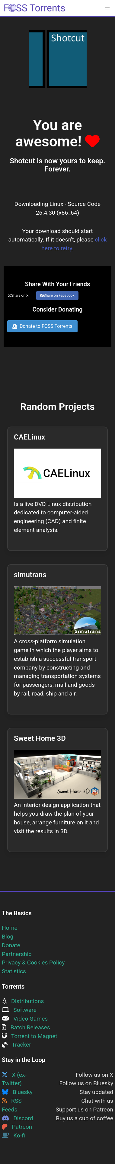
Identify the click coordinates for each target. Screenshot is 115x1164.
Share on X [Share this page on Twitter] (18, 295)
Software (19, 1009)
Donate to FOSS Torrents (42, 326)
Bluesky (17, 1092)
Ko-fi (13, 1135)
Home (10, 927)
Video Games (25, 1018)
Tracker (16, 1044)
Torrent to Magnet (29, 1036)
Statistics (14, 971)
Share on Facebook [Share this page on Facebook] (57, 295)
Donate (11, 945)
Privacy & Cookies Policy (33, 962)
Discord (17, 1118)
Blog (7, 936)
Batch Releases (26, 1027)
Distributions (23, 1001)
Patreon (17, 1126)
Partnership (17, 954)
